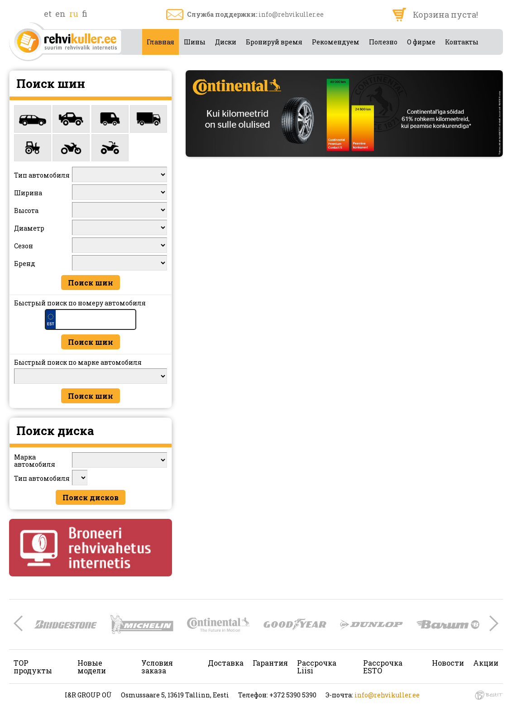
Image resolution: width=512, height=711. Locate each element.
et (48, 13)
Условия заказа (157, 666)
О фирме (421, 42)
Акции (485, 662)
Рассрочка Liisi (316, 666)
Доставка (226, 662)
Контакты (462, 42)
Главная (160, 42)
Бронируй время (274, 42)
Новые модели (91, 666)
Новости (448, 662)
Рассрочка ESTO (382, 666)
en (60, 13)
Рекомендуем (335, 42)
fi (84, 13)
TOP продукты (33, 666)
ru (73, 13)
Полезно (383, 42)
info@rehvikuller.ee (291, 14)
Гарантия (270, 662)
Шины (195, 42)
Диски (225, 42)
